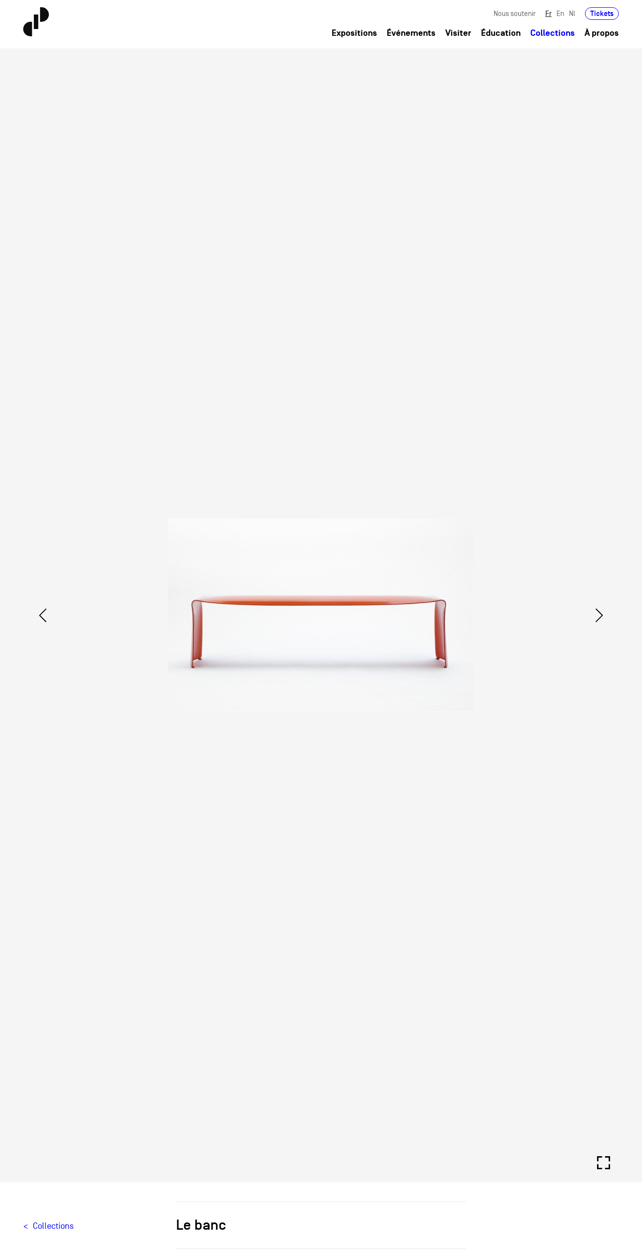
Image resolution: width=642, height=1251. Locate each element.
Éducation (501, 33)
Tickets (601, 13)
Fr (548, 13)
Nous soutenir (515, 13)
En (560, 13)
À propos (601, 33)
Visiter (458, 33)
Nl (572, 13)
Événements (411, 33)
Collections (552, 33)
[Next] (599, 615)
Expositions (354, 33)
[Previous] (42, 615)
